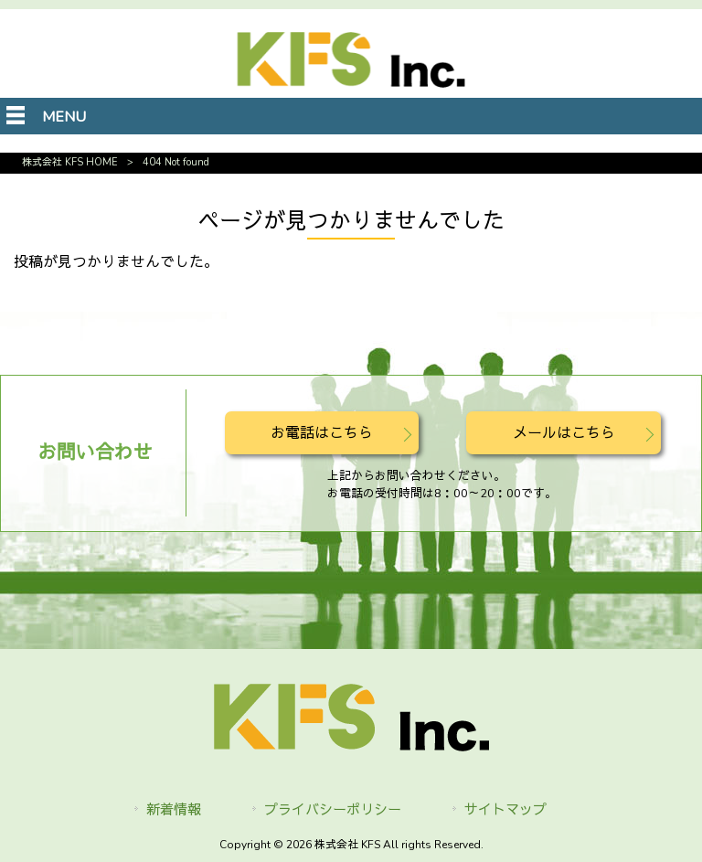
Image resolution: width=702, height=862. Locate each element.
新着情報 (173, 810)
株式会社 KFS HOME (70, 162)
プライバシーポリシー (332, 810)
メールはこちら (564, 433)
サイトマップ (505, 810)
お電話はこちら (322, 433)
